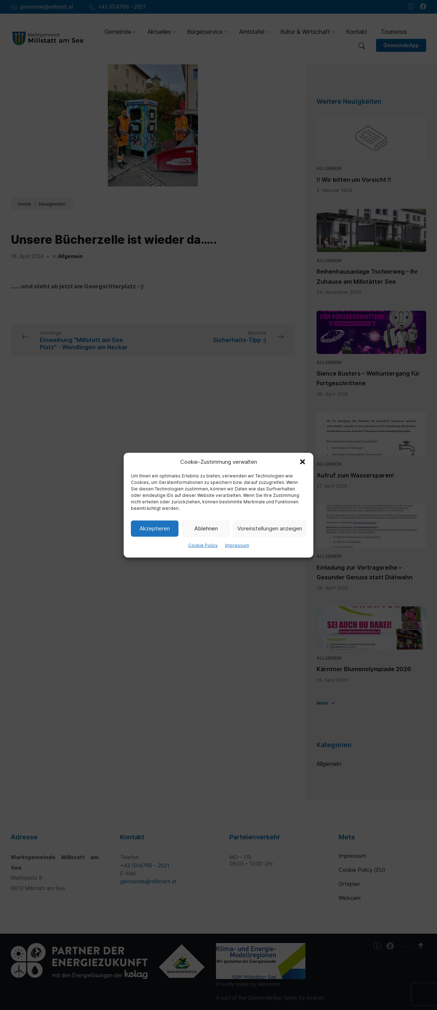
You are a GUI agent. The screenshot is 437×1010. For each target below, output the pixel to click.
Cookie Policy (203, 545)
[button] (302, 461)
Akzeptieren (155, 528)
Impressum (237, 545)
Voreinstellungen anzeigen (269, 528)
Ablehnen (206, 528)
